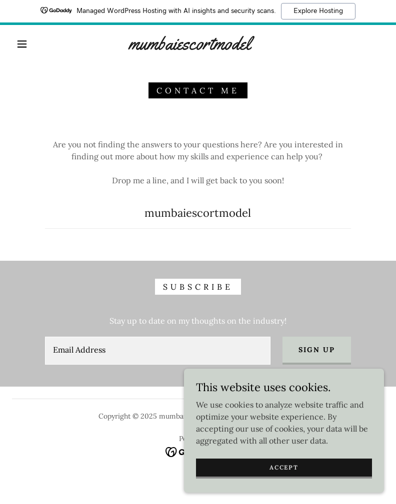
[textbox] (157, 351)
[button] (22, 44)
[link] (189, 46)
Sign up (316, 349)
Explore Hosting (318, 10)
